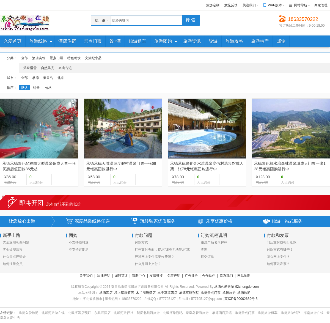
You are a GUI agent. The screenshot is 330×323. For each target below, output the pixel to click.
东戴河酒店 (102, 313)
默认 (24, 88)
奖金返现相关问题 (16, 242)
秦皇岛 (48, 78)
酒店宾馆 (38, 58)
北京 (60, 78)
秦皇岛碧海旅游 (197, 313)
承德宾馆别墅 (189, 293)
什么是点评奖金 (14, 257)
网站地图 (244, 276)
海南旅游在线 (313, 313)
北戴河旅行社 (123, 313)
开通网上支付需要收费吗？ (154, 257)
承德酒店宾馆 (222, 313)
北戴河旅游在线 (53, 313)
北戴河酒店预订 (79, 313)
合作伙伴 (208, 276)
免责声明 (173, 276)
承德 (35, 78)
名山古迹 (65, 68)
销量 (36, 88)
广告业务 (191, 276)
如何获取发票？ (278, 264)
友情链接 (156, 276)
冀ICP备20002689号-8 (240, 299)
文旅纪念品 (93, 58)
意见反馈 (231, 5)
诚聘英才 (121, 276)
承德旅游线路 (291, 313)
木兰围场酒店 (146, 293)
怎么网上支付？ (278, 257)
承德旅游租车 (267, 313)
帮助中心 (138, 276)
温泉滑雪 (30, 68)
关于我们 (86, 276)
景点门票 (56, 58)
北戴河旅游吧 (173, 313)
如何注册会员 (13, 264)
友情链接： (8, 313)
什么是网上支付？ (148, 264)
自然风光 (47, 68)
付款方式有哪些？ (280, 249)
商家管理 (321, 5)
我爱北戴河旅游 (148, 313)
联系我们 (226, 276)
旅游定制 (212, 5)
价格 (48, 88)
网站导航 (300, 5)
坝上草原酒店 (124, 293)
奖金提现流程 (13, 249)
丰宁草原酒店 (167, 293)
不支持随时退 (79, 242)
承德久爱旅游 (28, 313)
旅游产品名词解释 (214, 242)
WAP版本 (275, 5)
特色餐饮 (74, 58)
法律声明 (103, 276)
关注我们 (249, 5)
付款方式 (141, 242)
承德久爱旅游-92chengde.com (236, 287)
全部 (24, 58)
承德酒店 (105, 293)
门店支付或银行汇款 (281, 242)
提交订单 (207, 257)
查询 (204, 249)
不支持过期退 (79, 249)
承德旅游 (229, 293)
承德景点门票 (211, 293)
